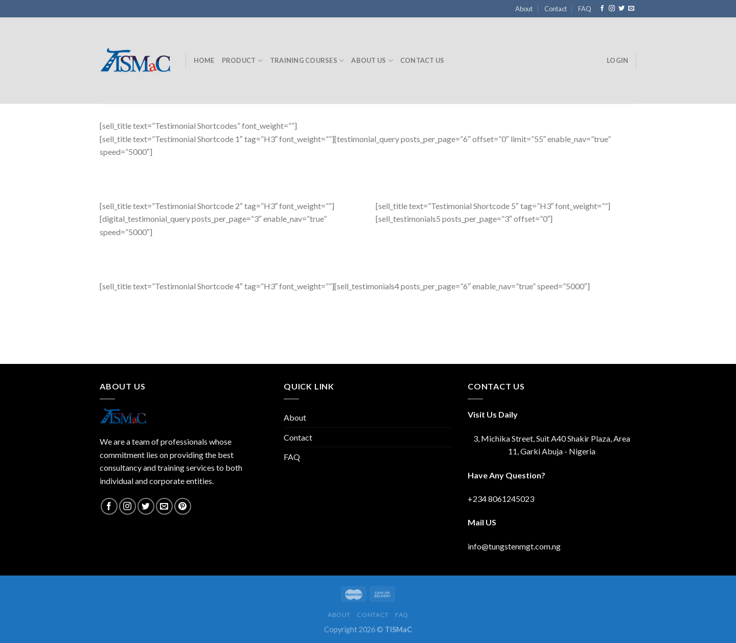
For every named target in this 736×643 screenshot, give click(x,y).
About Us (372, 60)
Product (242, 60)
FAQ (584, 9)
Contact (555, 9)
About (524, 9)
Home (204, 60)
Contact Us (422, 60)
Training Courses (307, 60)
